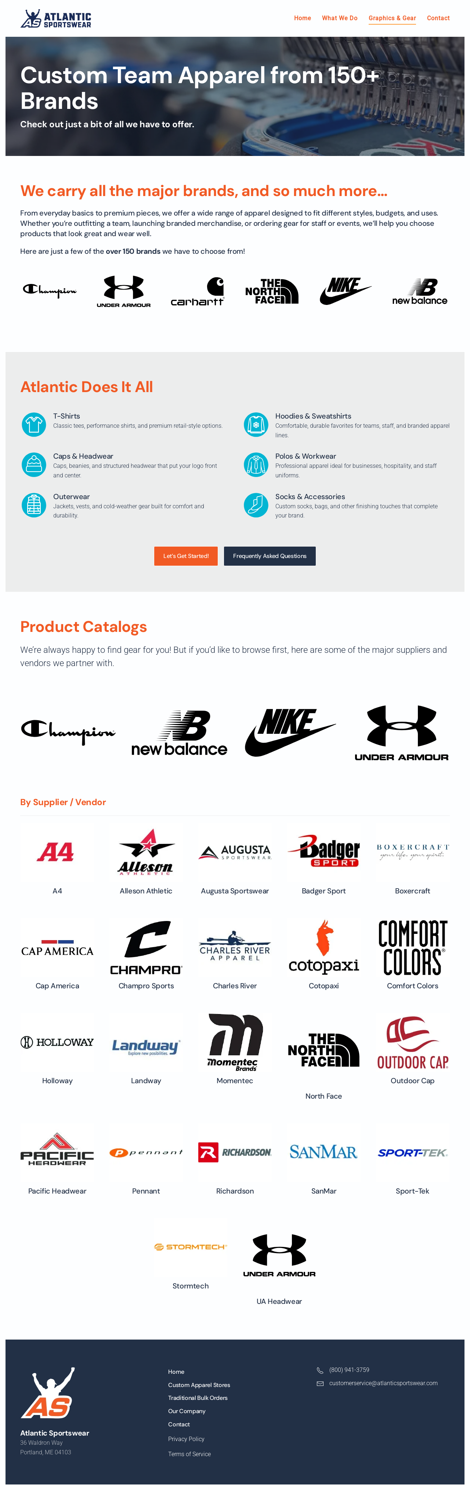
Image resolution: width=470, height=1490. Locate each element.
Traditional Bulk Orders (198, 1398)
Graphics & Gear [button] (392, 18)
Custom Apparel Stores (199, 1385)
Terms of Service (189, 1454)
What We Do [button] (340, 18)
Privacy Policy (186, 1439)
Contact (438, 18)
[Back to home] (55, 18)
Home (302, 18)
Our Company (186, 1411)
